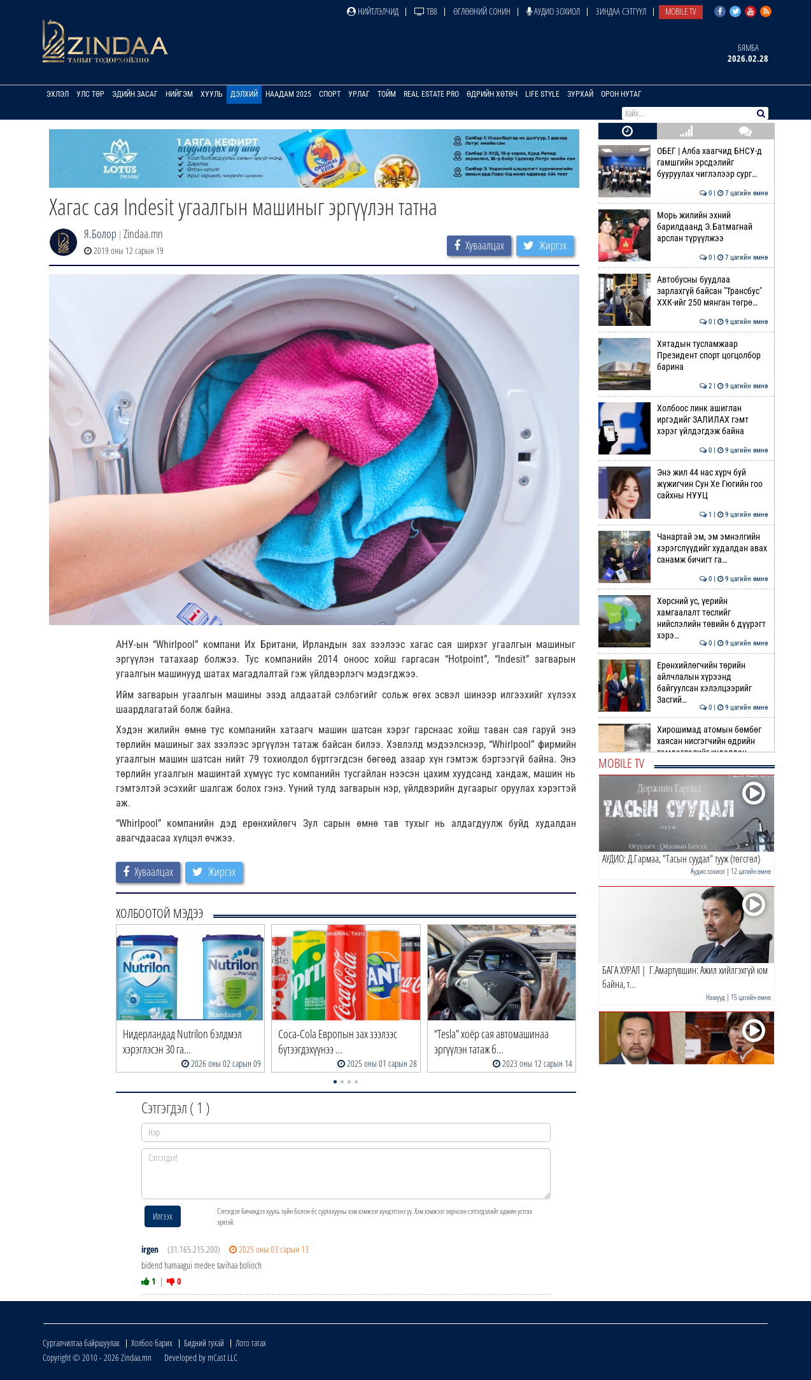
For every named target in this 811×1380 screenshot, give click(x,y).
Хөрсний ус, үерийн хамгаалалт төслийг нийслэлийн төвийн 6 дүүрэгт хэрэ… (683, 618)
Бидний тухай (204, 1343)
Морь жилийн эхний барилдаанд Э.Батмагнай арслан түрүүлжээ (683, 226)
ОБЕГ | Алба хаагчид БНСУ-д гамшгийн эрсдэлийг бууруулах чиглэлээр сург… (683, 162)
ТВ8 (425, 11)
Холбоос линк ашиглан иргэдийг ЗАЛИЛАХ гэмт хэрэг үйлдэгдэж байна (683, 419)
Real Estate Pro (431, 94)
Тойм (386, 94)
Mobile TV (680, 11)
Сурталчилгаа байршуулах (81, 1343)
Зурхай (580, 94)
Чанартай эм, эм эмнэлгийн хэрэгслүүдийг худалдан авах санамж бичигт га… (683, 548)
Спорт (330, 94)
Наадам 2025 (288, 94)
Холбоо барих (152, 1343)
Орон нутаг (621, 94)
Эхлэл (57, 94)
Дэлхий (244, 94)
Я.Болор (100, 233)
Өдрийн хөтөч (492, 94)
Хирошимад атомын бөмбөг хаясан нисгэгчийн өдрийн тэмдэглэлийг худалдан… (683, 741)
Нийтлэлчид (372, 11)
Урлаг (359, 94)
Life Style (542, 94)
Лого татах (251, 1343)
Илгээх (163, 1216)
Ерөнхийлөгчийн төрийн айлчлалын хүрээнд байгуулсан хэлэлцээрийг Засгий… (683, 682)
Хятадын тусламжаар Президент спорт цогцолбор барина (683, 355)
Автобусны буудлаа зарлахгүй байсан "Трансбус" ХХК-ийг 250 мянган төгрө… (683, 291)
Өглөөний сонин (482, 11)
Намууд (715, 997)
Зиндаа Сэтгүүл (621, 11)
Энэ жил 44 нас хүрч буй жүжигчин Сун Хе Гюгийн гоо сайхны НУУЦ (683, 484)
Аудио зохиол (553, 11)
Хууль (212, 94)
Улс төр (90, 94)
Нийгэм (179, 94)
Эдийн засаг (135, 94)
